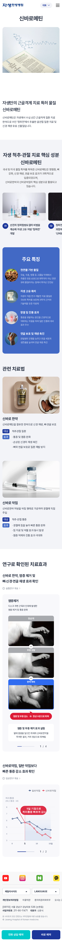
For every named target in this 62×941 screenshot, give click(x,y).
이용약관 (26, 900)
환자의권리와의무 (42, 900)
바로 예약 (46, 934)
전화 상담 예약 (15, 934)
